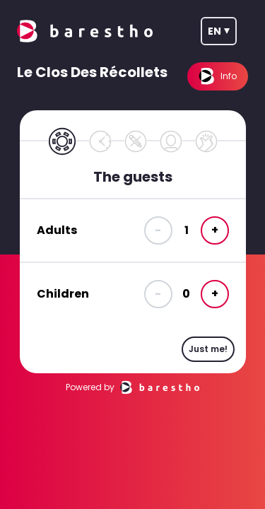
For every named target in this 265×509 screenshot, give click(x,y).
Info (218, 76)
